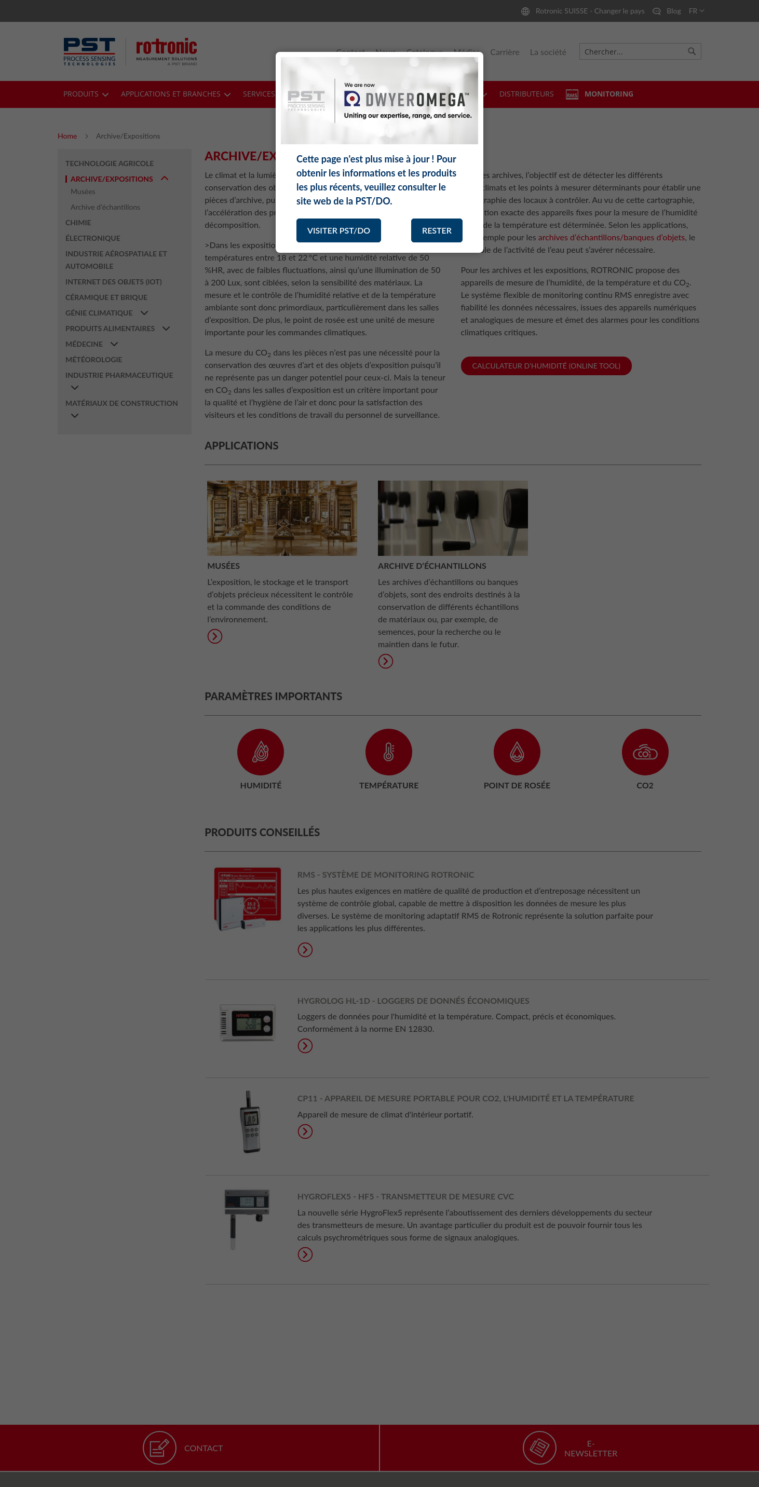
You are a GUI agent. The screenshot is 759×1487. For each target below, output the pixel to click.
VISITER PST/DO (338, 230)
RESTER (437, 230)
